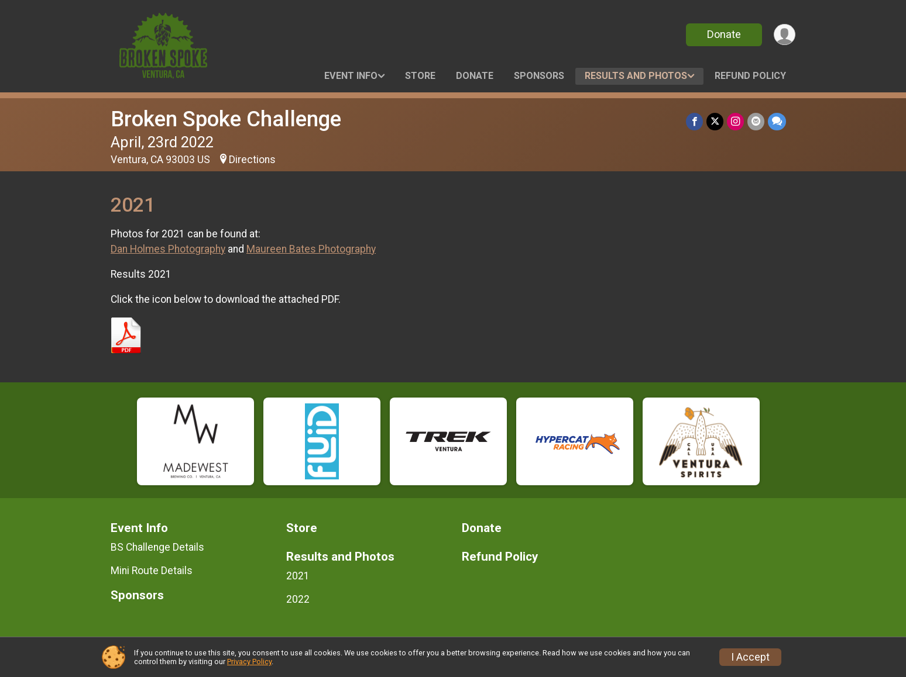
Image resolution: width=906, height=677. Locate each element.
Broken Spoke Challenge (226, 119)
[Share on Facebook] (694, 121)
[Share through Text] (777, 121)
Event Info (351, 75)
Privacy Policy (249, 661)
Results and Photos (636, 75)
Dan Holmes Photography (168, 249)
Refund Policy (750, 75)
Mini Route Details (152, 570)
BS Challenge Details (157, 547)
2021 (298, 576)
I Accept (750, 657)
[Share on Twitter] (714, 121)
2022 (298, 599)
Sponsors (539, 75)
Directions (252, 159)
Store (420, 75)
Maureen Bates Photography (311, 249)
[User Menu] (784, 35)
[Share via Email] (755, 121)
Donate (724, 34)
